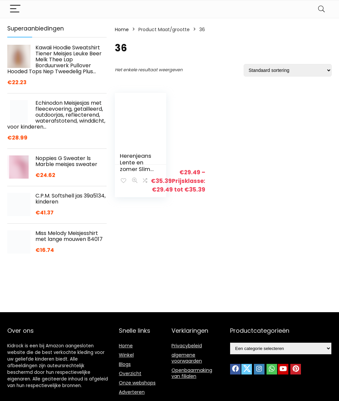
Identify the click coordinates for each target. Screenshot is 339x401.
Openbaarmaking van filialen (191, 373)
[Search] (321, 9)
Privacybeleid (186, 345)
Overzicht (130, 373)
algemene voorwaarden (186, 358)
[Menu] (15, 9)
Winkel (126, 355)
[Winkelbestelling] (288, 70)
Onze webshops (137, 382)
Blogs (125, 364)
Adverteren (132, 392)
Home (122, 29)
